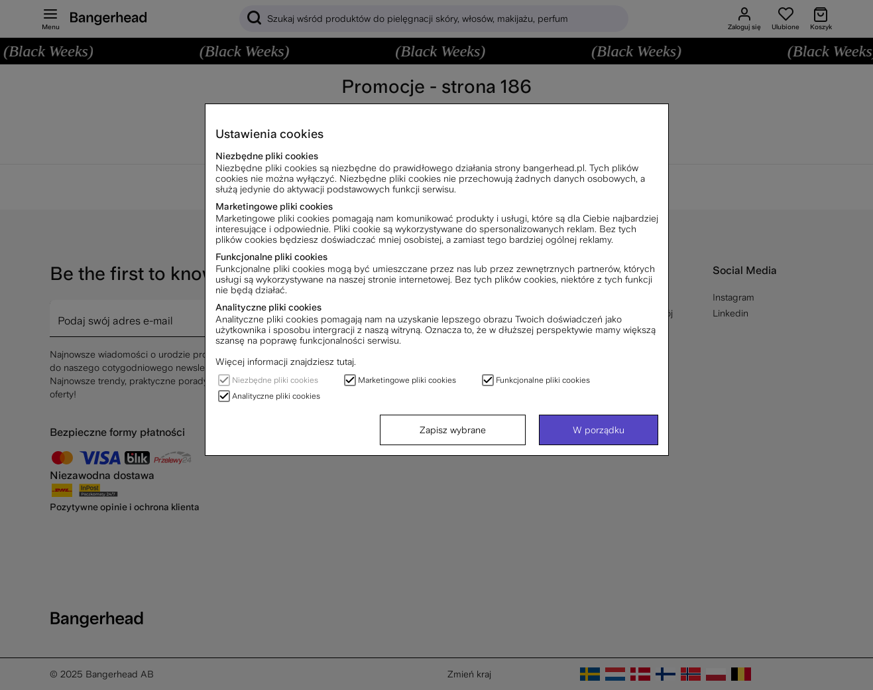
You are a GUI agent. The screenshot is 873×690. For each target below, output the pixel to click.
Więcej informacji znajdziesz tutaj (284, 361)
